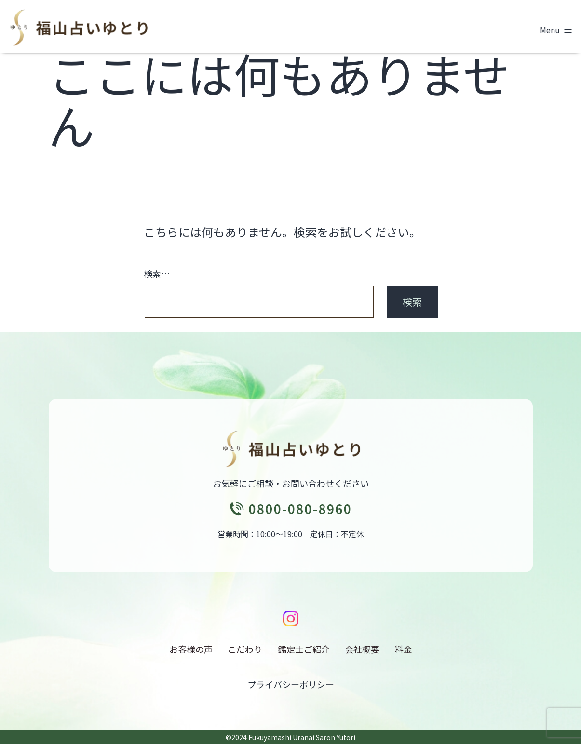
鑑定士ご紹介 (304, 649)
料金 (403, 649)
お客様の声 (191, 649)
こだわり (245, 649)
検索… (157, 273)
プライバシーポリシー (290, 684)
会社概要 (362, 649)
